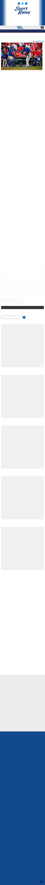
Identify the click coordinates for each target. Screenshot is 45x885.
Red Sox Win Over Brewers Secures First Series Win (15, 696)
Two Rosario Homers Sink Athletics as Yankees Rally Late (16, 700)
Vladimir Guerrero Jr (25, 202)
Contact (3, 767)
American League (16, 31)
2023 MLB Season (9, 227)
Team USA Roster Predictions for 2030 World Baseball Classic (22, 625)
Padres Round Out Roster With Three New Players (21, 622)
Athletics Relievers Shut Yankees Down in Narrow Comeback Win (19, 690)
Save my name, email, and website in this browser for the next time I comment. (21, 344)
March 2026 (4, 714)
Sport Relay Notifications (28, 88)
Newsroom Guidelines (7, 778)
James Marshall (39, 41)
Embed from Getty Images (12, 219)
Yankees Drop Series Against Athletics (11, 687)
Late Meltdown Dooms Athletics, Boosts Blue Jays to (11, 261)
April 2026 (3, 711)
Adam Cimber (18, 227)
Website (3, 337)
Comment (4, 307)
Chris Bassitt (4, 229)
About (2, 764)
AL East (23, 31)
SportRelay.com (26, 816)
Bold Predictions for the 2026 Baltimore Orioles (21, 632)
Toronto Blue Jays (30, 31)
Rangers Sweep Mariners (8, 693)
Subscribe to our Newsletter (22, 24)
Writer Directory (5, 791)
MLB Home (4, 761)
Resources (4, 770)
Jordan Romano (23, 229)
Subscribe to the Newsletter (8, 800)
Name (3, 325)
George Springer (13, 229)
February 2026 (5, 717)
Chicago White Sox (6, 101)
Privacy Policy (4, 780)
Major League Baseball (6, 31)
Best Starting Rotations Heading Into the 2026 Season (20, 635)
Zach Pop (10, 231)
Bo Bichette (35, 227)
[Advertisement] (22, 118)
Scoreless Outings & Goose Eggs (9, 802)
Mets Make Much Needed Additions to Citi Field (21, 629)
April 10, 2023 (40, 78)
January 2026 (4, 720)
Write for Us (22, 22)
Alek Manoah (27, 227)
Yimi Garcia (4, 231)
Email (3, 331)
